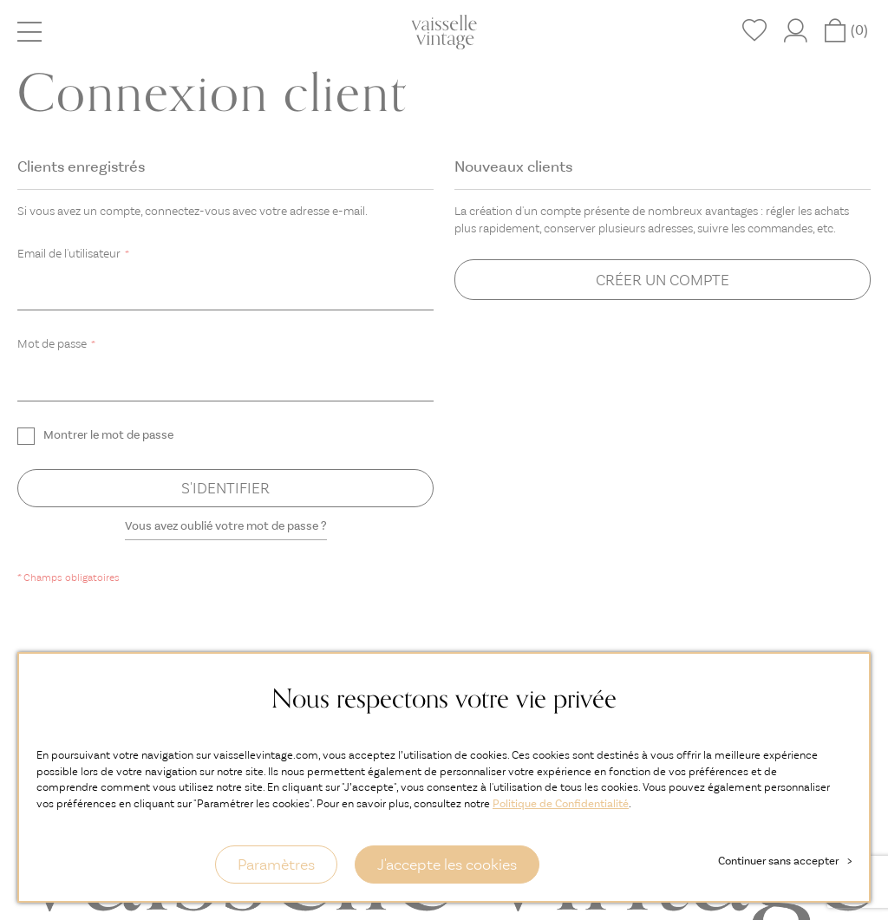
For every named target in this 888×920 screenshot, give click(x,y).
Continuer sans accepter (785, 860)
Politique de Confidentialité (561, 803)
